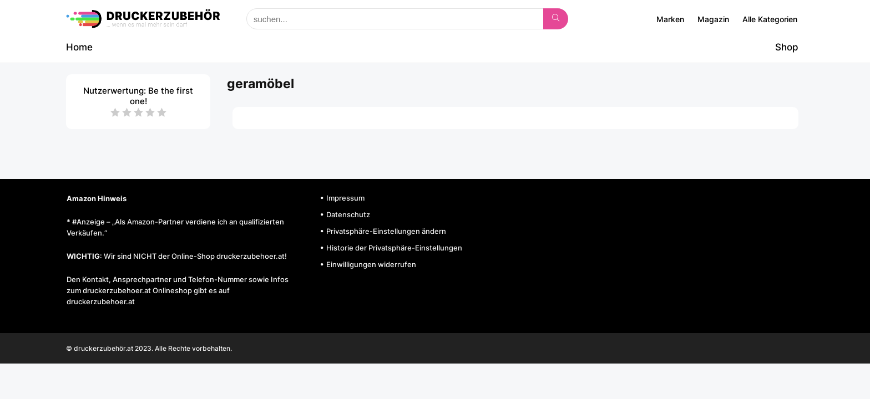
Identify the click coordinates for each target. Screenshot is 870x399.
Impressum (345, 197)
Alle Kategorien (769, 19)
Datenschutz (348, 214)
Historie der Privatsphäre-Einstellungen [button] (394, 247)
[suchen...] (555, 18)
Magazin (713, 19)
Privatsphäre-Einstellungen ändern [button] (386, 231)
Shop (786, 47)
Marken (670, 19)
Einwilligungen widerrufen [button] (371, 264)
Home (79, 47)
